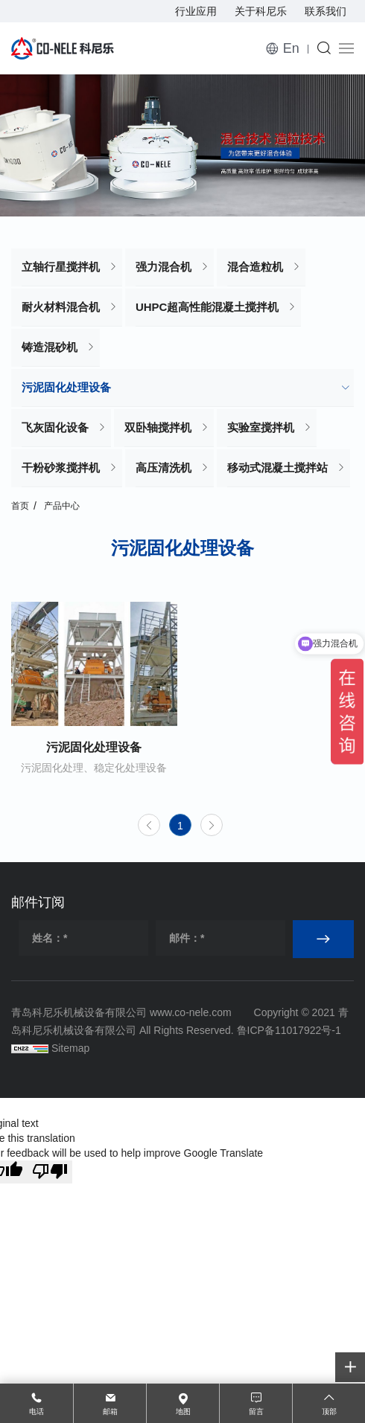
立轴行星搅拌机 (61, 266)
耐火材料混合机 (61, 307)
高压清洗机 (163, 467)
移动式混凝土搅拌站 (277, 467)
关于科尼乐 (261, 11)
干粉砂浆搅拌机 (61, 467)
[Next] (211, 825)
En (291, 48)
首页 (20, 506)
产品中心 (62, 506)
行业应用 (196, 11)
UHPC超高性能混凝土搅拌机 (207, 307)
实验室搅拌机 (260, 427)
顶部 (329, 1411)
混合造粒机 (255, 266)
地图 (183, 1411)
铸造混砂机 (49, 347)
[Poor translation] (50, 1171)
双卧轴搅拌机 (157, 427)
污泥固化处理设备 (66, 387)
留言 (256, 1411)
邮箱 (110, 1411)
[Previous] (149, 825)
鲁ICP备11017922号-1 (289, 1030)
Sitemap (70, 1048)
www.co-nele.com (191, 1012)
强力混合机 (163, 266)
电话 (36, 1411)
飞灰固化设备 (55, 427)
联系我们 (325, 11)
